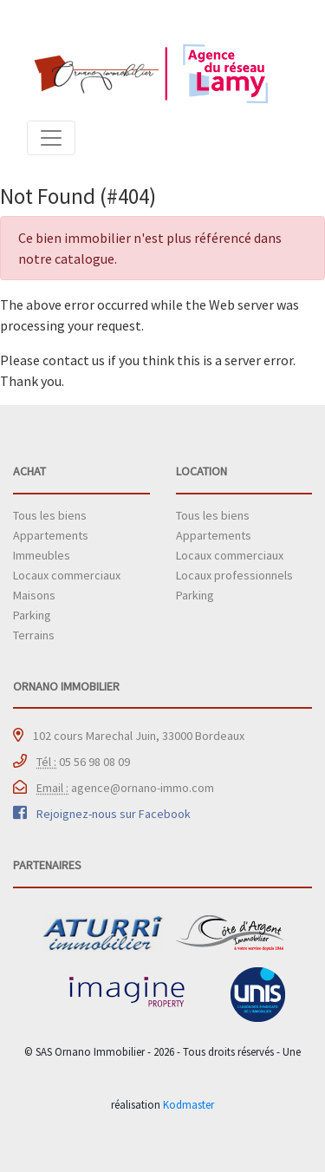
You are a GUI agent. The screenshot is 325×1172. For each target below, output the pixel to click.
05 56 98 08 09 (83, 761)
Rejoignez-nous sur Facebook (113, 814)
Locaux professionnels (234, 575)
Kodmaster (188, 1104)
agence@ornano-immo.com (125, 788)
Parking (32, 615)
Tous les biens (50, 515)
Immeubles (41, 555)
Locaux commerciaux (66, 575)
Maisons (34, 595)
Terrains (34, 635)
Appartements (50, 535)
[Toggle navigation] (51, 138)
